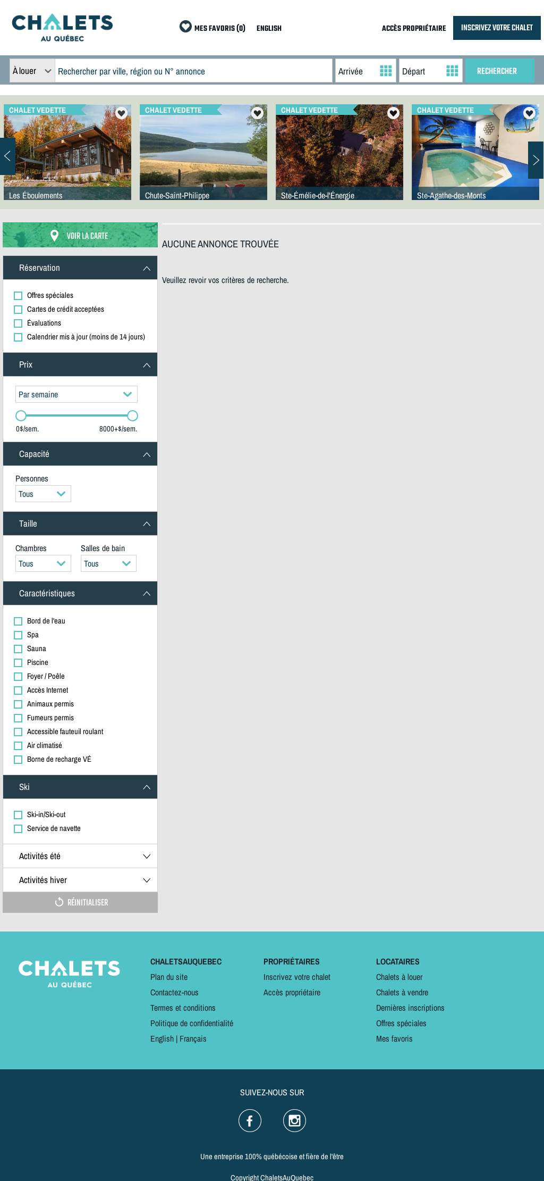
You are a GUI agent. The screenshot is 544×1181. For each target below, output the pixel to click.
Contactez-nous (174, 992)
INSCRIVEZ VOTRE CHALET (497, 28)
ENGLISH (269, 29)
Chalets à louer (399, 977)
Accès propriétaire (292, 992)
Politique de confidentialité (191, 1023)
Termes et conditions (183, 1007)
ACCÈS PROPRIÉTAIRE (414, 29)
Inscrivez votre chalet (297, 977)
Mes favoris (394, 1038)
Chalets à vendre (402, 992)
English (162, 1038)
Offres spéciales (401, 1023)
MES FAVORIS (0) (219, 29)
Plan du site (169, 977)
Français (193, 1038)
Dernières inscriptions (410, 1007)
